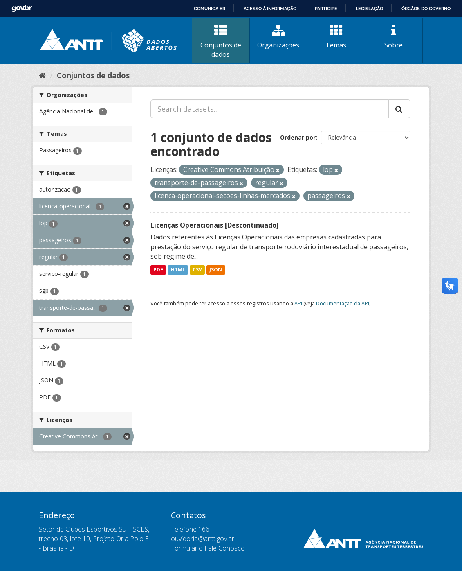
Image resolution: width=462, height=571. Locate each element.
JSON (215, 269)
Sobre (394, 37)
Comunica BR (209, 8)
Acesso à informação (270, 8)
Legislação (369, 8)
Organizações (278, 37)
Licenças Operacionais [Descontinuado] (214, 225)
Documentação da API (342, 303)
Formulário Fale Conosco (208, 548)
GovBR (21, 8)
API (298, 303)
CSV (197, 269)
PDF (158, 269)
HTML (178, 269)
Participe (326, 8)
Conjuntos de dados (221, 41)
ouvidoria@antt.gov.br (202, 538)
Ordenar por (298, 137)
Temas (336, 37)
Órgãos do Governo (426, 8)
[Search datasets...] (269, 108)
